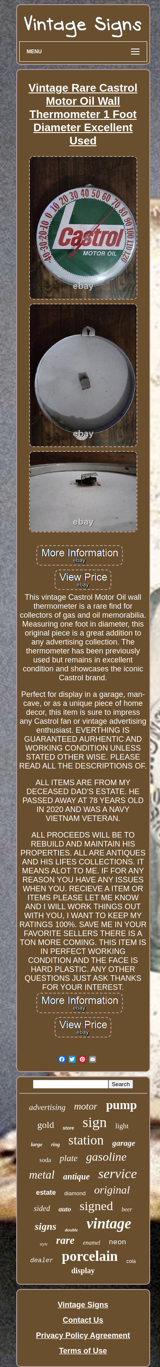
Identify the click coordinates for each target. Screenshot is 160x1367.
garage (123, 1143)
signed (96, 1206)
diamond (75, 1193)
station (86, 1140)
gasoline (106, 1156)
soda (45, 1159)
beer (127, 1209)
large (36, 1144)
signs (45, 1226)
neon (117, 1242)
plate (69, 1158)
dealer (41, 1260)
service (117, 1173)
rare (65, 1240)
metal (42, 1174)
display (83, 1270)
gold (46, 1124)
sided (42, 1208)
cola (131, 1261)
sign (95, 1122)
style (43, 1244)
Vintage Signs (83, 1305)
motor (86, 1106)
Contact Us (83, 1320)
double (71, 1229)
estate (46, 1192)
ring (55, 1144)
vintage (109, 1223)
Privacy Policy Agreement (83, 1335)
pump (121, 1105)
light (121, 1126)
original (112, 1190)
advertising (47, 1107)
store (68, 1127)
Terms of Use (83, 1351)
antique (76, 1176)
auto (64, 1209)
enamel (91, 1243)
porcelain (90, 1256)
